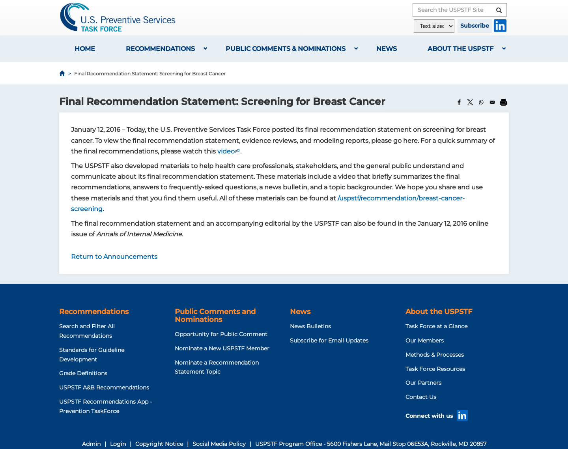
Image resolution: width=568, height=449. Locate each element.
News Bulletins (310, 326)
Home (85, 48)
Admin (91, 443)
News (386, 48)
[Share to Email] (492, 102)
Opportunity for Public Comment (221, 334)
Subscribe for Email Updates (329, 340)
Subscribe (474, 25)
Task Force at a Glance (436, 326)
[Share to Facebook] (459, 102)
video (226, 151)
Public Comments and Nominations (215, 315)
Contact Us (420, 396)
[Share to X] (470, 102)
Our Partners (423, 382)
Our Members (424, 340)
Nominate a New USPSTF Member (222, 348)
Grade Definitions (83, 373)
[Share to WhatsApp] (481, 102)
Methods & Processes (434, 354)
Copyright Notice (159, 443)
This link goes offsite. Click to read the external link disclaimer (237, 152)
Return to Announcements (114, 256)
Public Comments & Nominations (286, 48)
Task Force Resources (435, 368)
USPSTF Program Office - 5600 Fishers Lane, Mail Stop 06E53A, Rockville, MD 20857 (370, 443)
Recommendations (160, 48)
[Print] (503, 102)
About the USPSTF (460, 48)
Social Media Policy (219, 443)
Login (118, 443)
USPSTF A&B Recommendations (104, 387)
